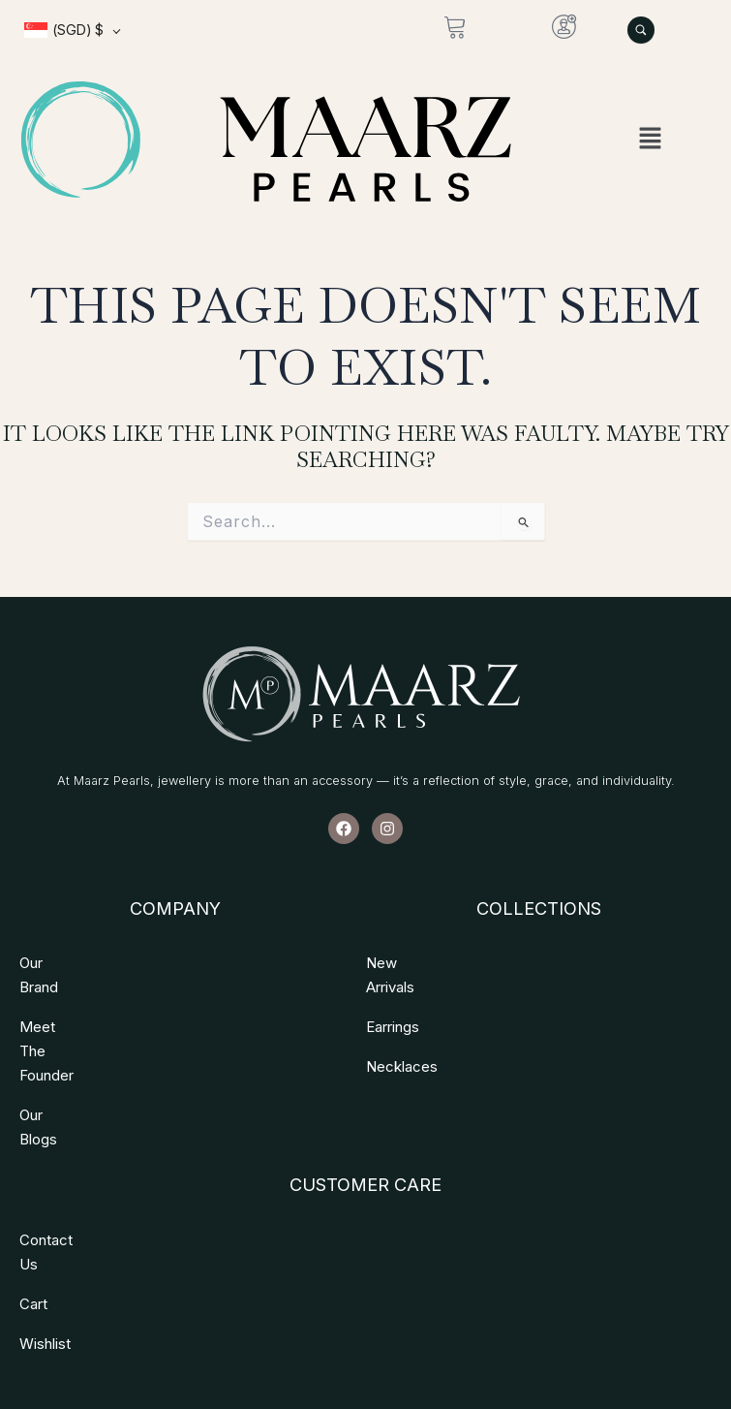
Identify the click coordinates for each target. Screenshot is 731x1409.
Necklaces (402, 1042)
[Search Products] (641, 30)
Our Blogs (51, 1042)
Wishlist (45, 1222)
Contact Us (57, 1143)
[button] (650, 139)
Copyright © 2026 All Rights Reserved (364, 1322)
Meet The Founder (81, 1002)
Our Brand (52, 963)
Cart (33, 1183)
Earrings (392, 1002)
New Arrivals (407, 963)
